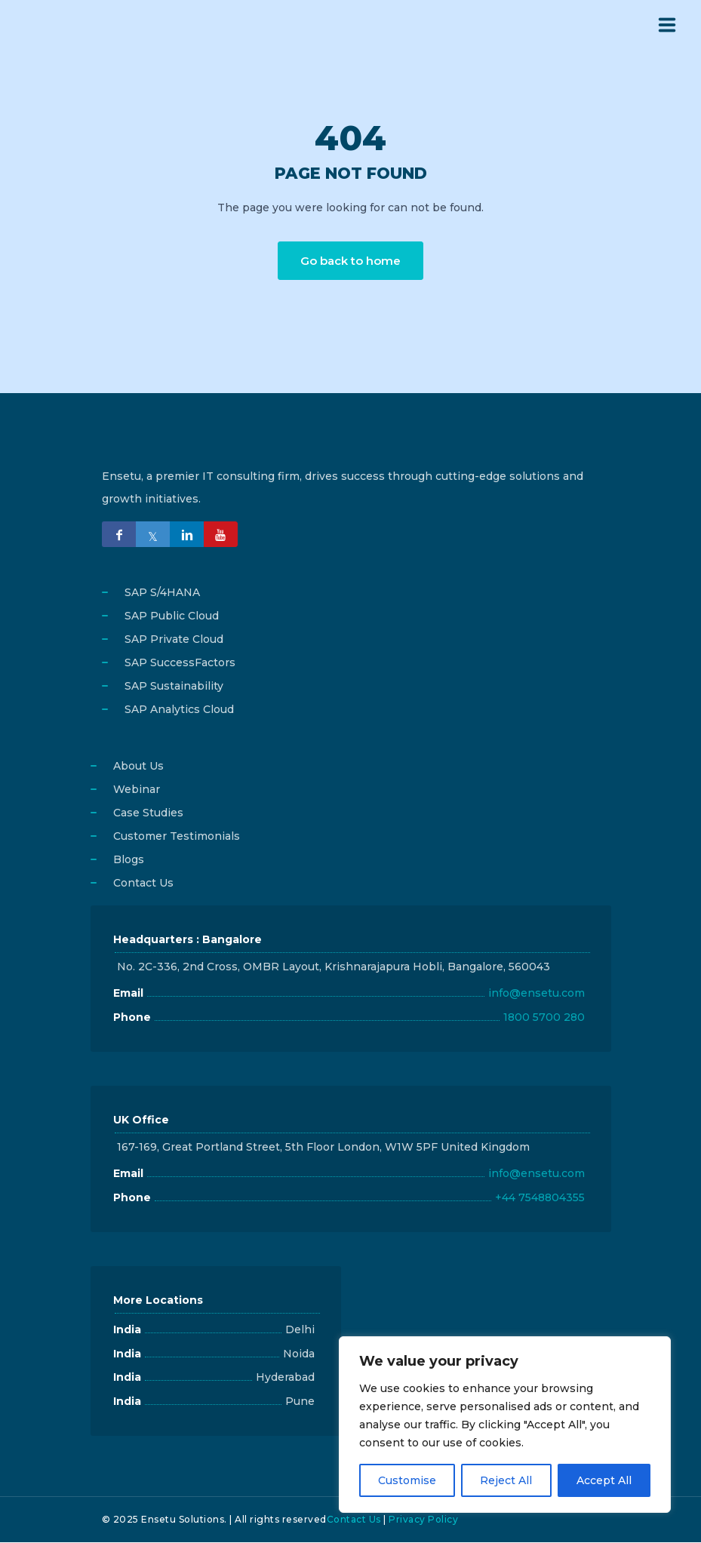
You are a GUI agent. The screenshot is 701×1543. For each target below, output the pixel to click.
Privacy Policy (423, 1520)
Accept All (604, 1480)
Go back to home (350, 261)
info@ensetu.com (536, 993)
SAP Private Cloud (174, 640)
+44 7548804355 (540, 1198)
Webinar (136, 790)
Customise (407, 1480)
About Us (138, 766)
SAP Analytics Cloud (179, 710)
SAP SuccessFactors (180, 663)
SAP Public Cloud (172, 616)
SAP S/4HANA (162, 593)
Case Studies (148, 813)
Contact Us (143, 883)
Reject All (506, 1480)
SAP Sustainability (174, 686)
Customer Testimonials (176, 837)
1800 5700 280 (544, 1018)
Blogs (128, 860)
